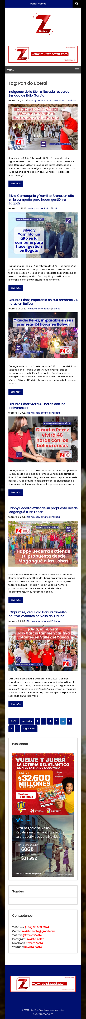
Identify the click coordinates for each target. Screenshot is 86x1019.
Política (72, 100)
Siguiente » (29, 728)
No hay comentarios (39, 100)
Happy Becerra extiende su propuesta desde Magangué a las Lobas (43, 510)
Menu (10, 70)
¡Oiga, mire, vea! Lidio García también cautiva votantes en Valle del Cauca (37, 614)
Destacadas (60, 100)
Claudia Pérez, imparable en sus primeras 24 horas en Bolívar (43, 302)
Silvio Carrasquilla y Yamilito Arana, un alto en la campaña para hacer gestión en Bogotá (41, 199)
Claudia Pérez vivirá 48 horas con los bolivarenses (36, 406)
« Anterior (27, 721)
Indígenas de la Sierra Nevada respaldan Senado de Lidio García (39, 93)
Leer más (16, 183)
